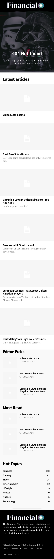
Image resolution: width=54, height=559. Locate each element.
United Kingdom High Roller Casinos (24, 339)
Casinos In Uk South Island (18, 245)
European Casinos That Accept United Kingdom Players (25, 292)
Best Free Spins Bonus (16, 154)
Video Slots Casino (14, 115)
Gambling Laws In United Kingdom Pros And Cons (26, 201)
